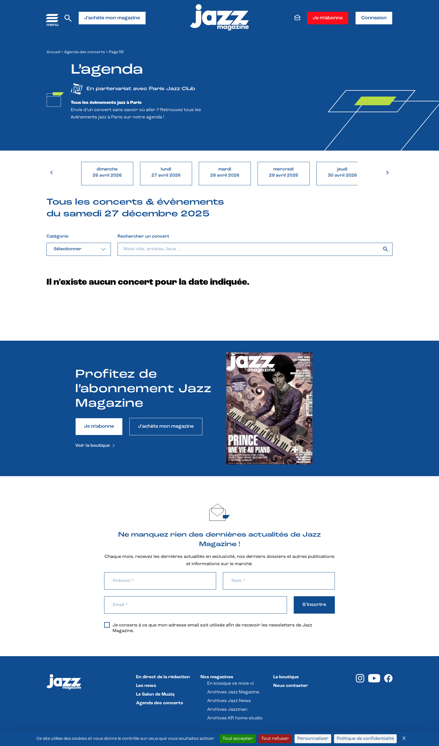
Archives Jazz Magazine (233, 692)
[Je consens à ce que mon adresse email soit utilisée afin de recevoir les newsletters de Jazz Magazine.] (107, 625)
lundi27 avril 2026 (166, 172)
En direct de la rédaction (163, 677)
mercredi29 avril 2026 (283, 172)
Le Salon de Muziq (155, 694)
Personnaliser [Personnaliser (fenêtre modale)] (312, 738)
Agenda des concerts (84, 52)
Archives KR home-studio (235, 718)
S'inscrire (314, 604)
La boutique (286, 677)
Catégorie (57, 236)
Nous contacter (290, 686)
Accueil (53, 52)
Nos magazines (216, 677)
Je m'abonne (328, 18)
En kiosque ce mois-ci (230, 683)
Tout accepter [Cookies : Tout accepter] (238, 738)
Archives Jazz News (229, 701)
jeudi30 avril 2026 (342, 172)
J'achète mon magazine (112, 18)
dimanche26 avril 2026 (107, 172)
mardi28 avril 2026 (224, 172)
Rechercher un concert (143, 236)
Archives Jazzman (227, 709)
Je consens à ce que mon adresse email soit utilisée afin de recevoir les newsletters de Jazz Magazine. (208, 628)
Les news (146, 686)
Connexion (374, 18)
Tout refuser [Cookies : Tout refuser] (275, 738)
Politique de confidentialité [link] (365, 738)
